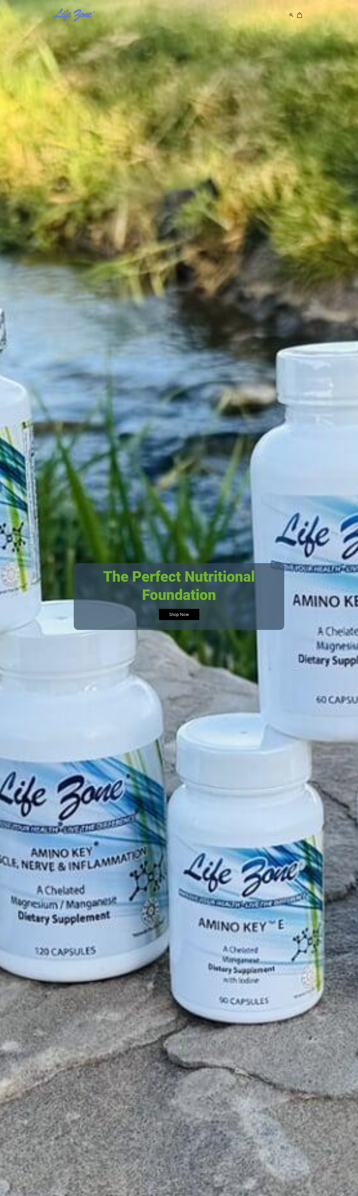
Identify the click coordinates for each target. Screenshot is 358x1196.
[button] (179, 614)
